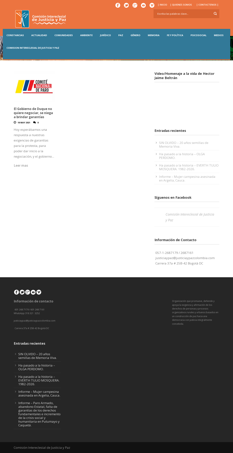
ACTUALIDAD (39, 35)
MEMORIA (153, 35)
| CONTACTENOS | (207, 4)
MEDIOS (219, 35)
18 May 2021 (24, 122)
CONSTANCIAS (15, 35)
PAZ (120, 35)
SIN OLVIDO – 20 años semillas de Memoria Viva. (183, 145)
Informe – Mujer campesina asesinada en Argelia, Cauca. (187, 178)
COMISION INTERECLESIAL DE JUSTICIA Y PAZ (32, 47)
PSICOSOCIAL (199, 35)
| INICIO (162, 4)
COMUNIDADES (63, 35)
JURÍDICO (105, 35)
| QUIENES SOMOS (181, 4)
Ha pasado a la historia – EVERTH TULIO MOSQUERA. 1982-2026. (189, 167)
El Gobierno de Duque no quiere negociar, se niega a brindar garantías (33, 113)
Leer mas (21, 165)
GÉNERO (135, 35)
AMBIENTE (86, 35)
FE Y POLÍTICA (175, 35)
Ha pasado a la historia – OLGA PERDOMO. (182, 156)
